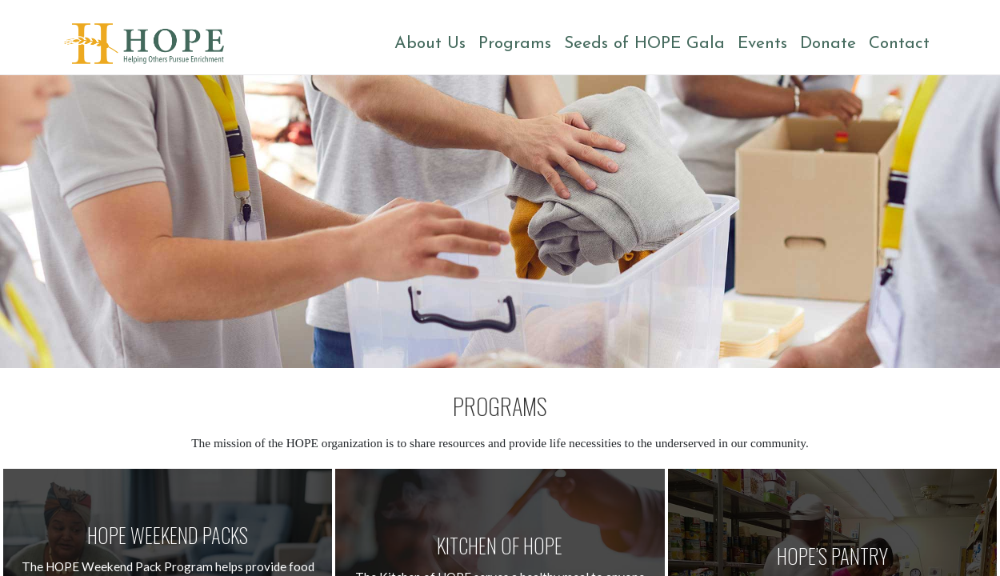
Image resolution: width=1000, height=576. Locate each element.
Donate (828, 43)
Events (762, 43)
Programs (514, 43)
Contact (899, 43)
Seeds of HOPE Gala (644, 43)
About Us (430, 43)
